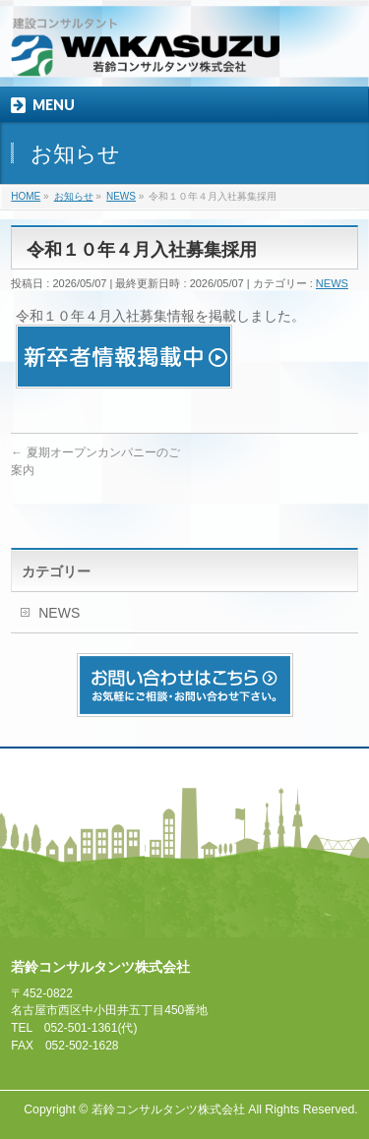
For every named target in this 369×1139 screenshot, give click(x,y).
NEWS (332, 283)
